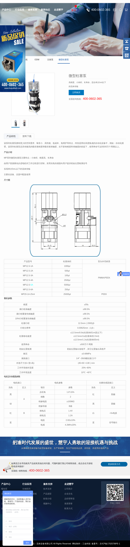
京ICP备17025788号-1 (110, 544)
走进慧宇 (58, 9)
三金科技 (86, 544)
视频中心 (47, 504)
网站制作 (76, 544)
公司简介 (68, 489)
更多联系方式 (114, 464)
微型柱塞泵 (64, 60)
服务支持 (32, 9)
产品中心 (6, 9)
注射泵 (50, 60)
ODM (37, 60)
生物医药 (26, 489)
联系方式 (68, 508)
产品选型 (47, 494)
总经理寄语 (69, 499)
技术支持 (47, 489)
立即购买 (76, 92)
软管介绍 (47, 499)
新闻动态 (45, 9)
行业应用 (19, 9)
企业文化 (68, 494)
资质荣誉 (68, 504)
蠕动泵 (4, 489)
